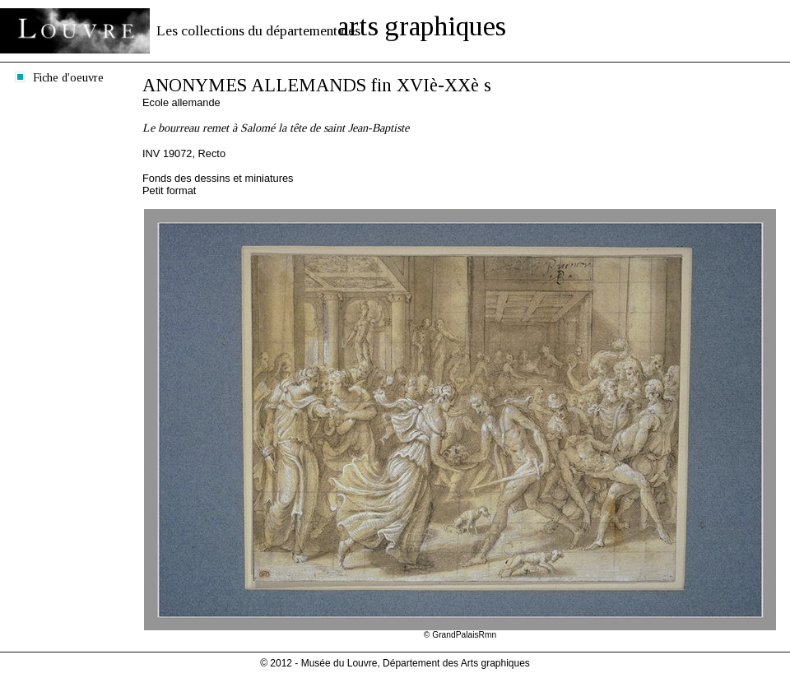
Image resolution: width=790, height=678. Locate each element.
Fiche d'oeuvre (68, 77)
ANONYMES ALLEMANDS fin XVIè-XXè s (316, 85)
